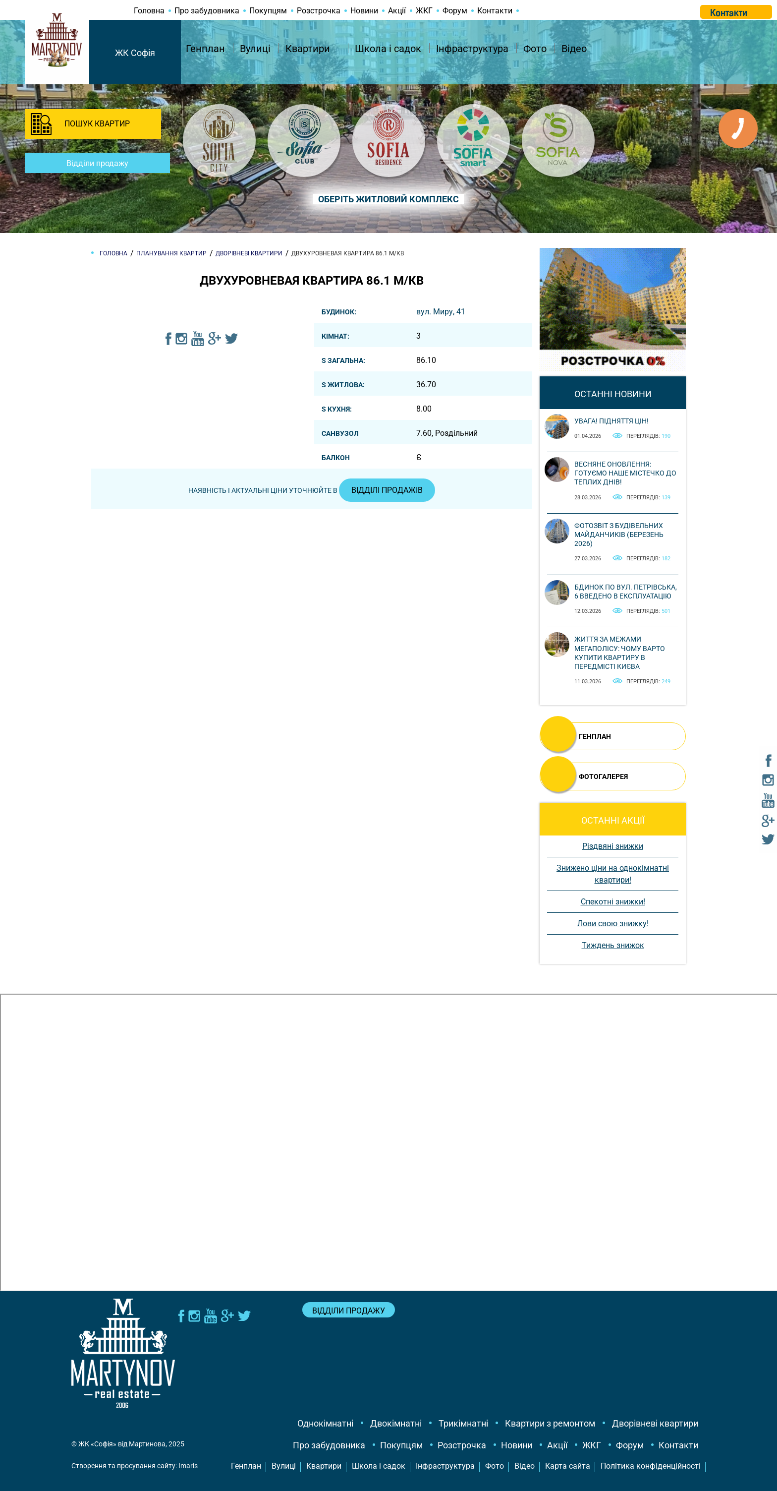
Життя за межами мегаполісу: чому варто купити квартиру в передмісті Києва (619, 652)
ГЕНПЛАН (595, 736)
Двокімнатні (396, 1423)
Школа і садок (388, 49)
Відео (574, 49)
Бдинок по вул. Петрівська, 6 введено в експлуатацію (625, 591)
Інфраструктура (472, 49)
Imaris (188, 1466)
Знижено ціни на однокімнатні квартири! (612, 874)
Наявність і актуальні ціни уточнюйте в (311, 490)
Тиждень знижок (613, 945)
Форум (455, 10)
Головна (149, 10)
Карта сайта (567, 1466)
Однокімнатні (325, 1423)
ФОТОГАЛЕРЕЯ (603, 776)
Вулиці (255, 49)
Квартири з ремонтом (550, 1423)
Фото (535, 49)
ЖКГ (424, 10)
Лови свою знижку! (613, 923)
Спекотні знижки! (613, 901)
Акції (397, 10)
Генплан (205, 49)
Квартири (307, 49)
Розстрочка (318, 10)
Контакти (494, 10)
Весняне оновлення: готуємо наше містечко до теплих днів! (625, 473)
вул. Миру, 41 (440, 311)
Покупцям (268, 10)
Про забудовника (206, 10)
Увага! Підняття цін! (611, 421)
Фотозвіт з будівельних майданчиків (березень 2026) (619, 534)
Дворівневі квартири (655, 1423)
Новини (364, 10)
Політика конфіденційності (651, 1466)
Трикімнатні (463, 1423)
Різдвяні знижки (612, 846)
